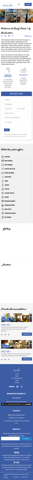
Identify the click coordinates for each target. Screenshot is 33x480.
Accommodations (17, 378)
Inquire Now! (26, 334)
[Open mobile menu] (19, 4)
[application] (16, 404)
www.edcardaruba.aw (21, 469)
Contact (17, 382)
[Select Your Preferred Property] (16, 117)
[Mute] (26, 404)
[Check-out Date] (22, 108)
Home (17, 374)
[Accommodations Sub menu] (11, 378)
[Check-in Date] (10, 108)
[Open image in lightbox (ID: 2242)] (16, 245)
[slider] (14, 404)
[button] (16, 157)
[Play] (3, 404)
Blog (17, 380)
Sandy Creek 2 (5, 352)
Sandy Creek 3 (5, 325)
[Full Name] (16, 99)
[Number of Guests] (16, 113)
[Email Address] (16, 104)
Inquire (28, 4)
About (17, 376)
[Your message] (16, 124)
